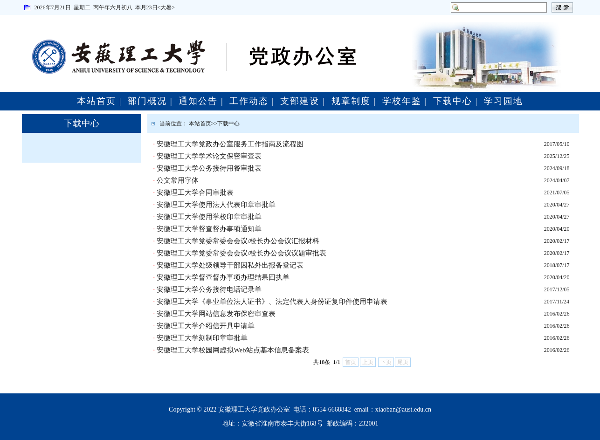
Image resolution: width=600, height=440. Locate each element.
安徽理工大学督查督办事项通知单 (209, 229)
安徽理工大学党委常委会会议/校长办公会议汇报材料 (238, 241)
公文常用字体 (178, 180)
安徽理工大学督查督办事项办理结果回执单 (223, 277)
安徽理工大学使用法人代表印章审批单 (216, 204)
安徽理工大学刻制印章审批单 (202, 338)
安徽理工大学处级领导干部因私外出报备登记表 (230, 265)
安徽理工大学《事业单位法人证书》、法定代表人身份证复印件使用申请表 (272, 301)
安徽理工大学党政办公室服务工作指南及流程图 (230, 144)
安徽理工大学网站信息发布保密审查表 (216, 313)
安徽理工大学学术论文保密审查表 (209, 156)
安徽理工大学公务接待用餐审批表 (209, 168)
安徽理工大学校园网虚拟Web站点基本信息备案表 (233, 350)
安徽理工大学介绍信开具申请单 (206, 326)
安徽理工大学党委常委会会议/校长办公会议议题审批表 (241, 253)
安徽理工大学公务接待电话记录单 (209, 289)
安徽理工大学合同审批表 (195, 192)
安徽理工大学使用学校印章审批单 (209, 216)
